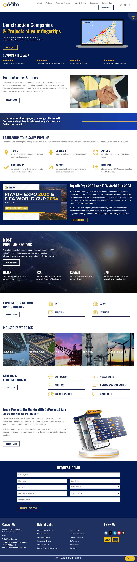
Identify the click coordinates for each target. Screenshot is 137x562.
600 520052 (7, 545)
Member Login (105, 7)
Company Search (43, 544)
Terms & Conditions (76, 537)
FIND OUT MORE (11, 314)
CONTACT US (10, 387)
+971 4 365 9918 (11, 542)
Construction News (43, 537)
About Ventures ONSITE (45, 530)
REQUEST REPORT (78, 219)
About (39, 3)
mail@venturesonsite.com (16, 547)
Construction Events (44, 541)
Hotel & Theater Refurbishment (47, 548)
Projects (49, 3)
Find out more (11, 100)
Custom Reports (42, 534)
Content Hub (107, 3)
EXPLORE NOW (11, 262)
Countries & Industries (77, 534)
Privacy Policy (74, 544)
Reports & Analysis (63, 3)
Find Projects (10, 47)
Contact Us (94, 3)
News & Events (80, 3)
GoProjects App (75, 541)
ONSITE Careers (75, 530)
